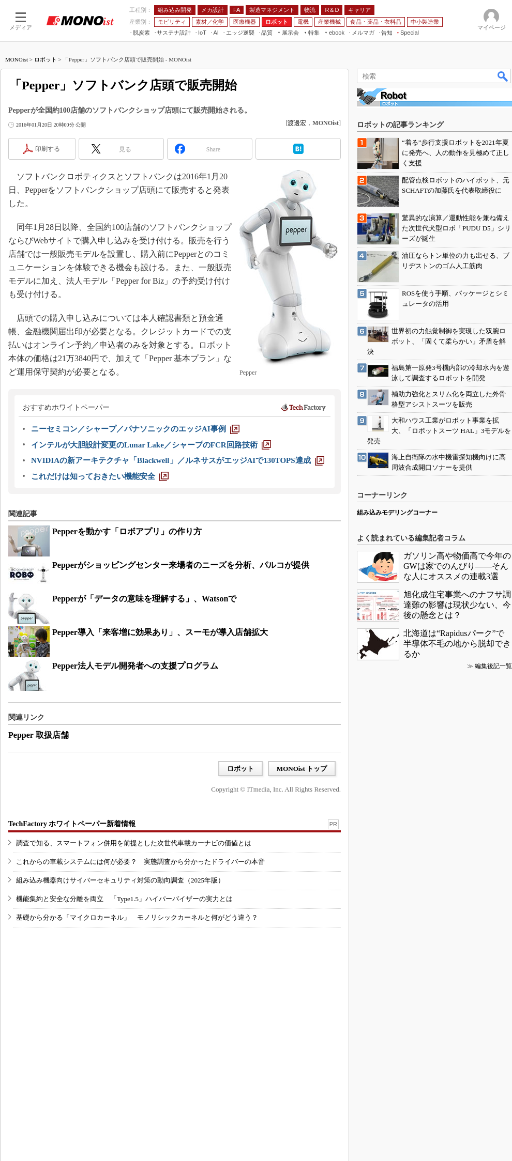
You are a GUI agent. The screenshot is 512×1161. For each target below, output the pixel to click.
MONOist (16, 59)
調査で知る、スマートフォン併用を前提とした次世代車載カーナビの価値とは (133, 843)
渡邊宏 (297, 123)
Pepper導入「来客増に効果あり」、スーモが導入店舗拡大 (160, 632)
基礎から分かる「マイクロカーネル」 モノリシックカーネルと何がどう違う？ (137, 917)
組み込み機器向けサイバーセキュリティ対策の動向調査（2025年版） (120, 880)
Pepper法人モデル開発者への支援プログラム (135, 665)
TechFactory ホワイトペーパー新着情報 (71, 824)
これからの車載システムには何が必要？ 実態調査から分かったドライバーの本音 (140, 861)
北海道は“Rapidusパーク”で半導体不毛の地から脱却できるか (457, 643)
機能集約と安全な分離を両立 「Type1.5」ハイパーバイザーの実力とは (124, 899)
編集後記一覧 (493, 666)
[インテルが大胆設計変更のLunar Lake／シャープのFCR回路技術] (151, 445)
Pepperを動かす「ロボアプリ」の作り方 (127, 531)
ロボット (45, 59)
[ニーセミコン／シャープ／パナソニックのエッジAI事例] (135, 429)
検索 (503, 76)
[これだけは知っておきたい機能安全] (100, 476)
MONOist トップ (302, 768)
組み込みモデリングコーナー (397, 512)
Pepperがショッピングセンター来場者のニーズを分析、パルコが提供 (180, 565)
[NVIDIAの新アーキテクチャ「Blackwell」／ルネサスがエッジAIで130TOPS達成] (177, 460)
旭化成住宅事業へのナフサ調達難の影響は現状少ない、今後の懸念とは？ (457, 605)
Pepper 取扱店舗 (38, 735)
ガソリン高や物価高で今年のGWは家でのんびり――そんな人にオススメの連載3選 (457, 566)
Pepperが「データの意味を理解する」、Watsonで (144, 598)
